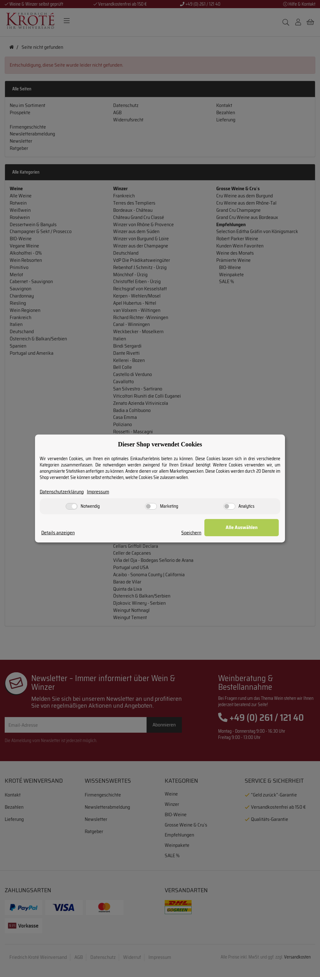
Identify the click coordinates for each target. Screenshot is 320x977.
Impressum (99, 492)
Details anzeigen (58, 533)
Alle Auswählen (247, 528)
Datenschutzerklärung (62, 492)
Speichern (203, 533)
